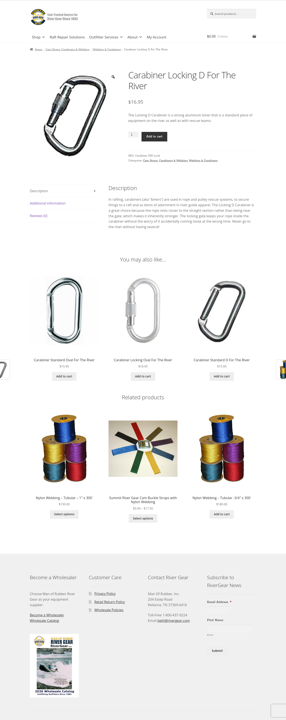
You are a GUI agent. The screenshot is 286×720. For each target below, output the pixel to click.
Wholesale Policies (108, 610)
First (210, 635)
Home (38, 49)
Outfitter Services (106, 37)
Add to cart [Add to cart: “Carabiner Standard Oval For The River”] (64, 376)
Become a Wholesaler (47, 615)
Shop (38, 37)
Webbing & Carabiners (107, 49)
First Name (215, 620)
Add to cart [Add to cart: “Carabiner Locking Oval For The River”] (143, 376)
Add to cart (154, 136)
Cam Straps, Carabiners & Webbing (68, 49)
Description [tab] (39, 191)
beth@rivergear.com (173, 620)
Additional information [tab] (48, 203)
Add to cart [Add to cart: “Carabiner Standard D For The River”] (222, 376)
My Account (156, 37)
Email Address (219, 602)
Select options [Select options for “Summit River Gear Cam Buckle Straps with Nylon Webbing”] (143, 518)
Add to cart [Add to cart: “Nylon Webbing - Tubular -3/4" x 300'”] (222, 514)
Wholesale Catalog (44, 620)
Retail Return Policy (109, 602)
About (135, 37)
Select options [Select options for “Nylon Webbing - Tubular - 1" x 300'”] (64, 514)
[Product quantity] (133, 134)
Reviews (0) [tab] (38, 215)
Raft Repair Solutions (67, 37)
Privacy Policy (105, 593)
